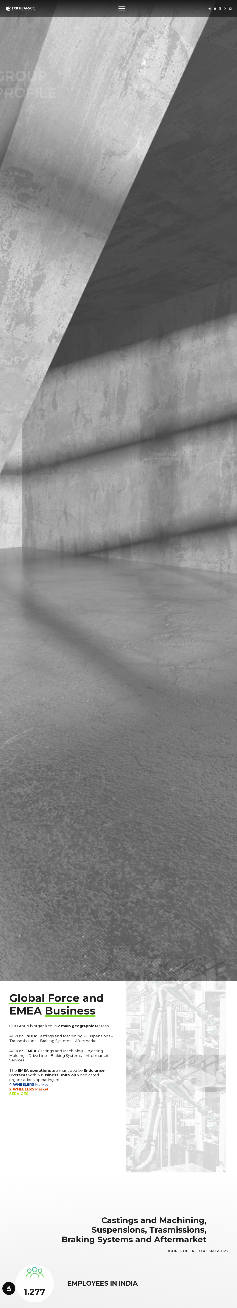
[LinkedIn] (230, 8)
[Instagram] (220, 8)
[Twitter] (225, 8)
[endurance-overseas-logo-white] (20, 8)
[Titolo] (210, 8)
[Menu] (121, 8)
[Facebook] (215, 8)
